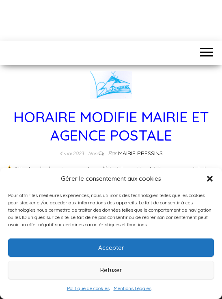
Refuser (111, 270)
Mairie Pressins (140, 153)
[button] (210, 179)
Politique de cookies (88, 288)
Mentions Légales (132, 288)
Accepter (111, 247)
